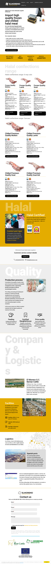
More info (21, 562)
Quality (31, 2)
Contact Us (23, 5)
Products (23, 2)
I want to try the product (11, 50)
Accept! (46, 562)
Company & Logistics (39, 2)
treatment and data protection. (31, 525)
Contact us (25, 256)
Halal (28, 2)
